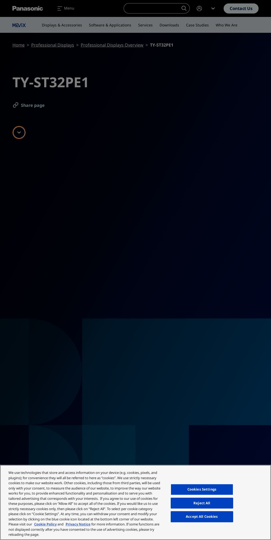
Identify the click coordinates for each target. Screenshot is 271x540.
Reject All (201, 503)
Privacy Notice (78, 524)
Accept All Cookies (202, 516)
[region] (135, 502)
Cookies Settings (201, 489)
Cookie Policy (45, 524)
